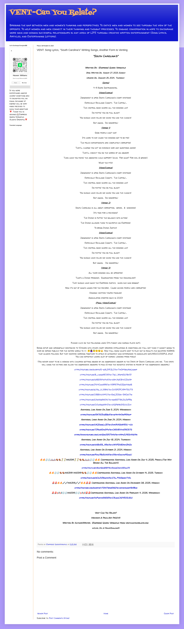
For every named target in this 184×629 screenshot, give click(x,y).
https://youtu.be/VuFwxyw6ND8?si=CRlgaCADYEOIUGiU (105, 497)
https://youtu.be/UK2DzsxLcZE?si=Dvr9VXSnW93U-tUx (105, 424)
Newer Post (42, 613)
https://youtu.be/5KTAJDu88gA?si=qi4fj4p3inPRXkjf (105, 414)
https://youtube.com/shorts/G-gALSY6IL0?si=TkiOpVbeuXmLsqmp (105, 369)
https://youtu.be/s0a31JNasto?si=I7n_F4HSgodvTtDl (105, 477)
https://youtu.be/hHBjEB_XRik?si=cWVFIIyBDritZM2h (106, 444)
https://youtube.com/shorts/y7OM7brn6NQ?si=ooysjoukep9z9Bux (105, 487)
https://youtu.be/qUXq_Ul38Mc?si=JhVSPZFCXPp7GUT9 (106, 389)
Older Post (169, 613)
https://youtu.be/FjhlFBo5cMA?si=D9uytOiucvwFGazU (106, 454)
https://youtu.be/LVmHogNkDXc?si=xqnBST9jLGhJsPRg (106, 399)
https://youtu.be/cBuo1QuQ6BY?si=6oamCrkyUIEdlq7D (106, 468)
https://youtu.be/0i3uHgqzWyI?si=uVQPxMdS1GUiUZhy (105, 404)
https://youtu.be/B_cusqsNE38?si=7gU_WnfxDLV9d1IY (106, 374)
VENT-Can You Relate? (53, 12)
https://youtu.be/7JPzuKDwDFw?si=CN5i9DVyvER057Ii (105, 429)
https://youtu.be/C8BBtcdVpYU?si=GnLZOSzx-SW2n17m (105, 394)
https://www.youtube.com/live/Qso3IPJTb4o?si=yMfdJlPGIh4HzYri (105, 434)
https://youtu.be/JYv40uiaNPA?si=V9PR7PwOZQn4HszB (105, 384)
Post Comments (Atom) (59, 618)
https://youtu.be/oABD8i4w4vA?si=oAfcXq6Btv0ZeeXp (106, 379)
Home (106, 613)
